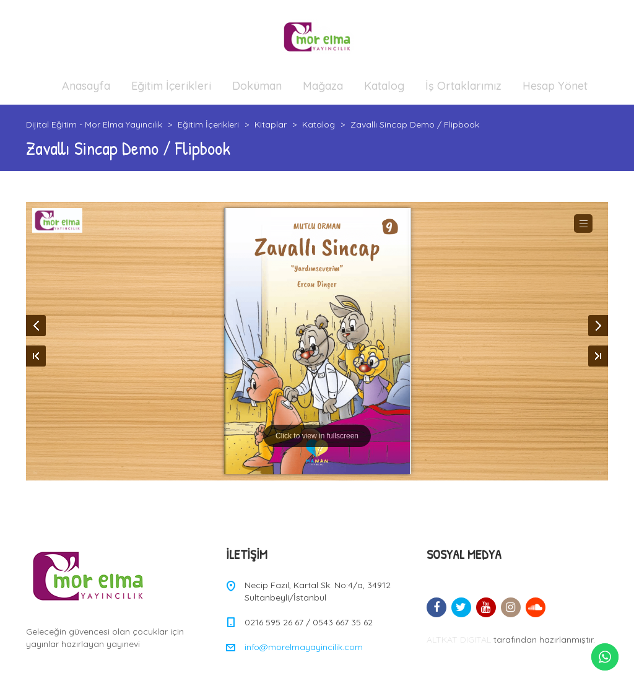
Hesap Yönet (555, 86)
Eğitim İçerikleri (171, 86)
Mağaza (323, 86)
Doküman (257, 86)
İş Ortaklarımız (463, 86)
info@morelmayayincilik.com (304, 647)
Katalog (384, 86)
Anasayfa (86, 86)
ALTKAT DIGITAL (459, 639)
